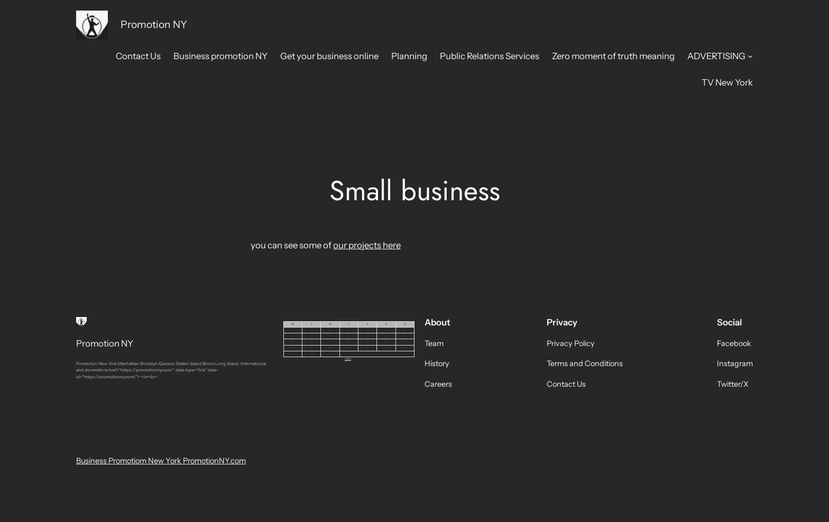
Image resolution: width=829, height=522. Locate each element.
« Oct (348, 358)
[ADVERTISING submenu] (750, 56)
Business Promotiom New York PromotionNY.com (161, 460)
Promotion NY (154, 24)
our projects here (367, 245)
